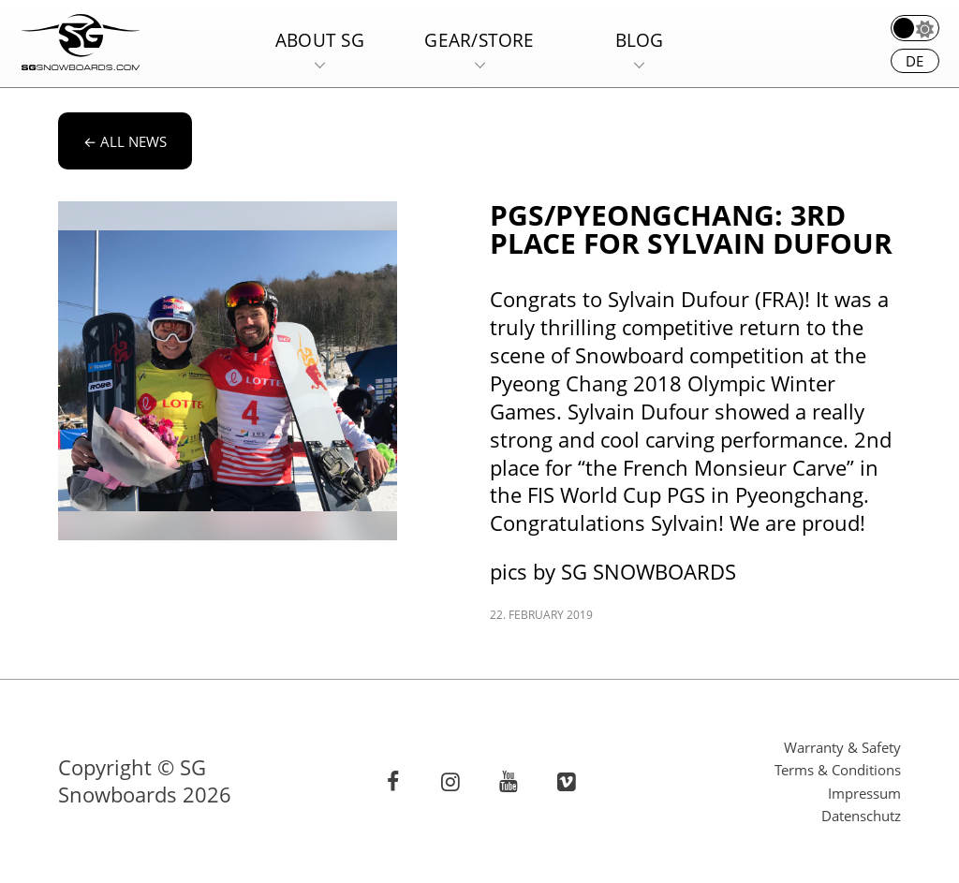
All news (125, 141)
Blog (639, 40)
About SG (319, 40)
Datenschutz (861, 815)
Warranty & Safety (842, 747)
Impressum (864, 793)
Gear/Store (479, 40)
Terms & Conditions (838, 769)
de (914, 61)
